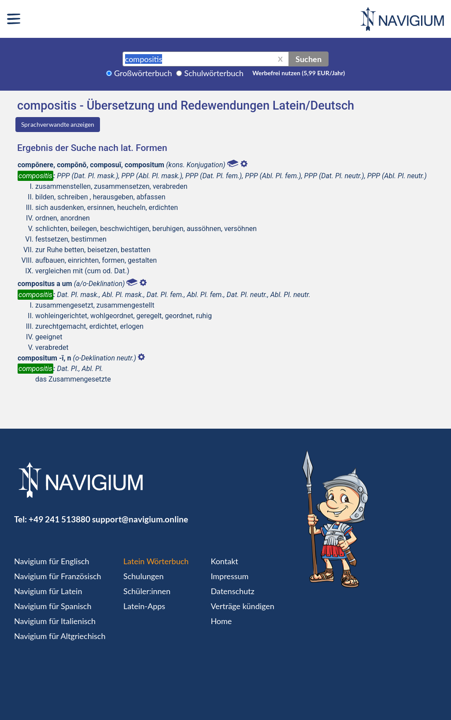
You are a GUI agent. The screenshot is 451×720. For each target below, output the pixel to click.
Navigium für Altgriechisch (59, 636)
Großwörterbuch (143, 73)
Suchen (309, 59)
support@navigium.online (140, 519)
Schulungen (143, 576)
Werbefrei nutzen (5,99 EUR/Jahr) (298, 73)
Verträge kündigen (242, 606)
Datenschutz (232, 591)
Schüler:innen (146, 591)
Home (221, 621)
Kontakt (224, 561)
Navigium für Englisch (51, 561)
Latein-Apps (144, 606)
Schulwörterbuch (214, 73)
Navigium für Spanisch (53, 606)
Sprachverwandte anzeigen (57, 124)
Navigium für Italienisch (55, 621)
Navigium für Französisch (57, 576)
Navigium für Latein (48, 591)
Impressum (229, 576)
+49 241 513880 (59, 519)
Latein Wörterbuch (156, 561)
